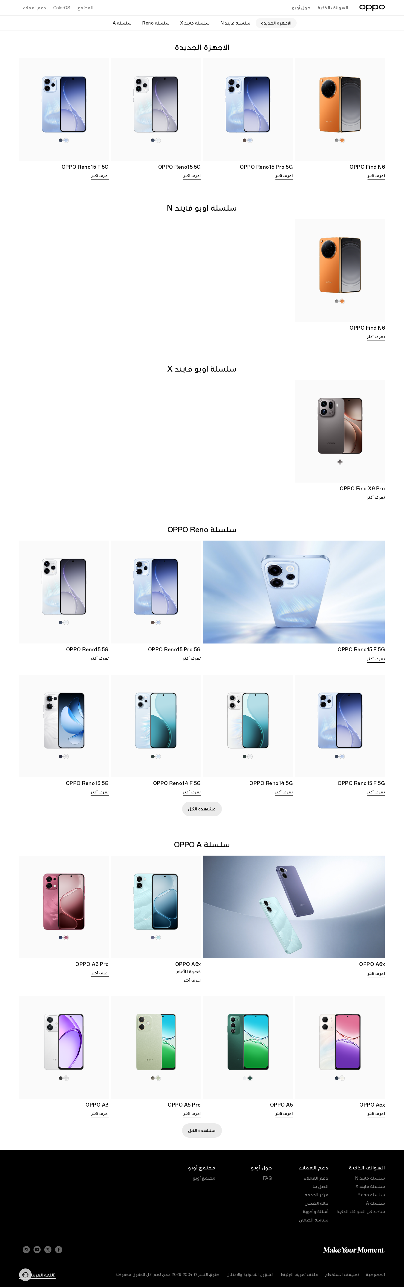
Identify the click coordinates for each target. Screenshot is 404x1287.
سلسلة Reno (371, 1195)
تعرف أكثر (376, 337)
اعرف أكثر (376, 176)
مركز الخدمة (317, 1195)
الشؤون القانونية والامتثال (250, 1275)
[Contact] (25, 1274)
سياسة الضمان (313, 1220)
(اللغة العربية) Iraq (37, 1275)
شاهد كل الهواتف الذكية (360, 1212)
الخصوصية (375, 1275)
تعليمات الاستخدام (342, 1275)
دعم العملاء (316, 1178)
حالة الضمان (317, 1203)
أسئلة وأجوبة (315, 1212)
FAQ (267, 1178)
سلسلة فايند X (370, 1186)
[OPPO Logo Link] (372, 7)
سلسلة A (375, 1203)
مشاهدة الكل (202, 809)
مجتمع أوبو (204, 1178)
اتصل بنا (320, 1186)
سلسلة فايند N (370, 1178)
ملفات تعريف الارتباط (299, 1275)
